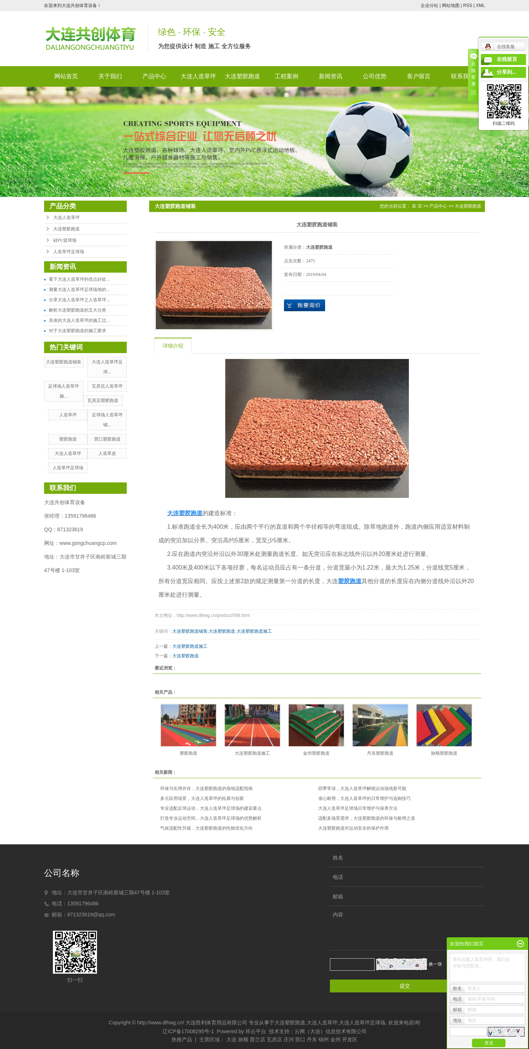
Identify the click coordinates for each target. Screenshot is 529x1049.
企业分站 (429, 5)
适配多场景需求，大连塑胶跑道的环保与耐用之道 (366, 818)
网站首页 (66, 76)
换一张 (435, 964)
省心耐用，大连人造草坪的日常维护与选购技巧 (364, 798)
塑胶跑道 (68, 439)
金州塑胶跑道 (316, 753)
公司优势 (374, 76)
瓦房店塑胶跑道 (102, 400)
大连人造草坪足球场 (362, 1022)
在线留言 (507, 59)
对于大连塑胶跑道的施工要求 (77, 330)
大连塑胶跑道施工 (254, 631)
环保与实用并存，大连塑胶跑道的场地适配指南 (206, 788)
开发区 (349, 1039)
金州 (335, 1039)
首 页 (417, 206)
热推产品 (182, 1039)
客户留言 (419, 76)
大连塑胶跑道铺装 (63, 361)
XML (480, 5)
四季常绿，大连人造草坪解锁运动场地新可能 (362, 788)
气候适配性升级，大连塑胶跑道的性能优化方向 (206, 828)
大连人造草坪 (198, 76)
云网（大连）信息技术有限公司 (331, 1031)
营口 (300, 1039)
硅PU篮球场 (64, 240)
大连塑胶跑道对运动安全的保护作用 (353, 828)
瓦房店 (274, 1039)
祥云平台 (255, 1031)
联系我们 (463, 76)
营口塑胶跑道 (107, 439)
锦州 (324, 1039)
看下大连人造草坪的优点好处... (79, 279)
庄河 (289, 1039)
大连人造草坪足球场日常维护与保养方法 (357, 808)
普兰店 (257, 1039)
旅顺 (243, 1039)
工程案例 (286, 76)
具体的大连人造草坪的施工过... (79, 320)
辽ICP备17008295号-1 (188, 1031)
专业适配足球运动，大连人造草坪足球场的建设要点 (211, 808)
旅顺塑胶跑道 (444, 753)
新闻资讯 (330, 76)
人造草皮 (107, 453)
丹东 (312, 1039)
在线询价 (304, 305)
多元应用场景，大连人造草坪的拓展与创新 (202, 798)
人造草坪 (68, 414)
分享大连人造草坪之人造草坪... (79, 299)
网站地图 (451, 5)
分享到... (506, 72)
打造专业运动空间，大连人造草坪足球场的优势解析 (211, 818)
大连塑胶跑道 (242, 76)
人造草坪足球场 (68, 251)
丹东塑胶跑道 (380, 753)
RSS (467, 5)
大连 (231, 1039)
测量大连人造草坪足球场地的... (79, 289)
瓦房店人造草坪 (107, 386)
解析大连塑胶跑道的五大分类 (77, 310)
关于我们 (110, 76)
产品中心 (154, 76)
